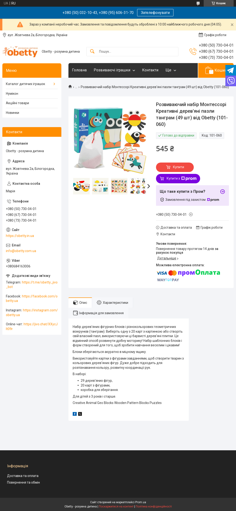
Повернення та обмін (23, 482)
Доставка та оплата (22, 476)
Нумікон (12, 93)
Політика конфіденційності (154, 506)
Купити (178, 167)
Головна (79, 70)
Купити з (182, 178)
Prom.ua (140, 502)
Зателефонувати (155, 12)
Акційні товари (17, 103)
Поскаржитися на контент (116, 506)
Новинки (12, 113)
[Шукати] (92, 51)
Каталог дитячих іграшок (25, 84)
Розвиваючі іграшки (112, 70)
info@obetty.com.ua (21, 251)
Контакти (150, 70)
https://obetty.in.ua (20, 236)
